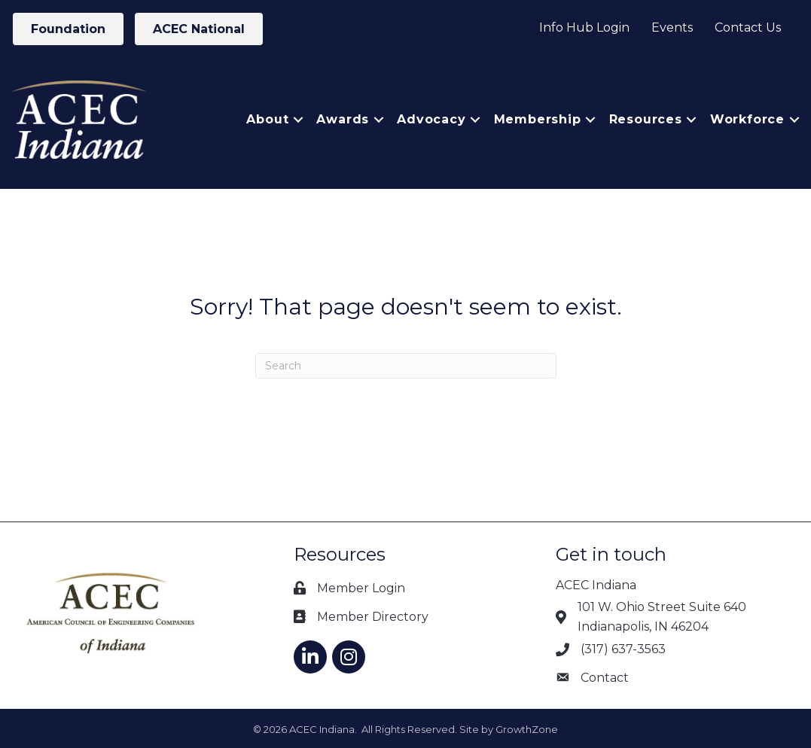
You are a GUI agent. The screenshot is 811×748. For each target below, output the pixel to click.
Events (672, 27)
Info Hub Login (584, 27)
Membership (537, 119)
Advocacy (431, 119)
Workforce (747, 119)
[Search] (405, 366)
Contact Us (748, 27)
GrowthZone (526, 729)
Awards (342, 119)
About (267, 119)
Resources (645, 119)
